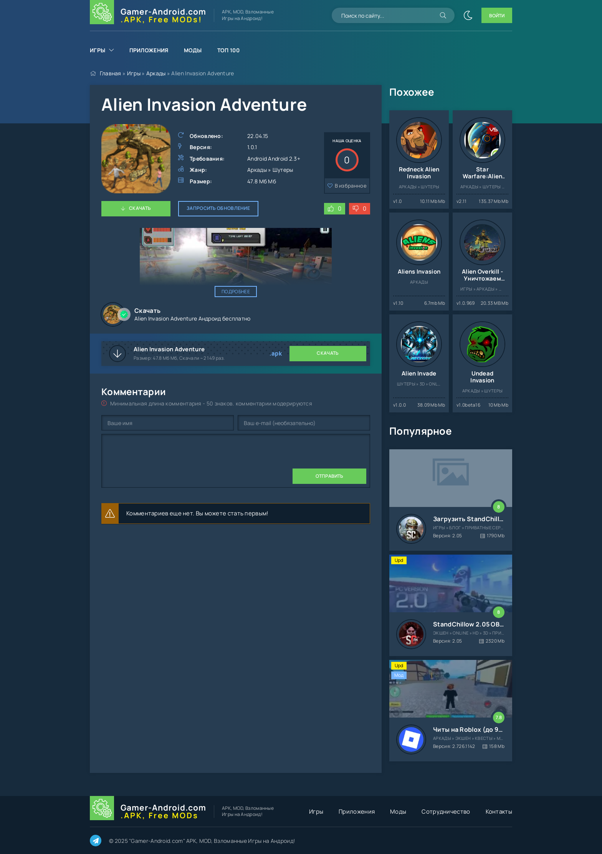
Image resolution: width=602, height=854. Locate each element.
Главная (110, 73)
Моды (193, 50)
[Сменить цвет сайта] (468, 15)
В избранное (351, 185)
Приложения (149, 50)
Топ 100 (228, 50)
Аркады (156, 73)
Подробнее (236, 291)
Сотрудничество (446, 811)
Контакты (499, 811)
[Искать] (443, 15)
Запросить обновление (218, 208)
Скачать (140, 208)
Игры (97, 50)
